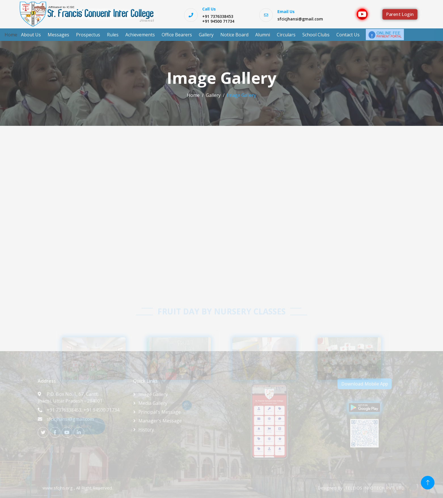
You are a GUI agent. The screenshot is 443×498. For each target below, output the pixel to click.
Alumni (262, 35)
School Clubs (316, 35)
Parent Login (400, 14)
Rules (113, 35)
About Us (31, 35)
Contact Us (348, 35)
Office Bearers (177, 35)
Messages (58, 35)
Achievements (140, 35)
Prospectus (88, 35)
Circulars (286, 35)
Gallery (206, 35)
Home (11, 35)
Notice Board (234, 35)
